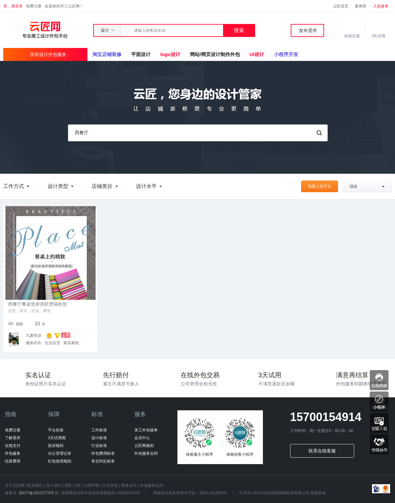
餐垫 (47, 311)
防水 (24, 311)
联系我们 (35, 485)
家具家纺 (71, 343)
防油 (35, 311)
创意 (12, 311)
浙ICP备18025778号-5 (38, 493)
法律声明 (91, 485)
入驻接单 (381, 6)
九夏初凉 (33, 335)
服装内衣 (33, 343)
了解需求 (12, 438)
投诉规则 (55, 445)
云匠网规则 (144, 445)
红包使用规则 (59, 461)
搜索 (239, 30)
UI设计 (257, 54)
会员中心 (142, 438)
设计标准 (99, 438)
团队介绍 (72, 485)
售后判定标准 (103, 461)
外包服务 (12, 453)
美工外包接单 (146, 430)
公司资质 (110, 485)
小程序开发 (286, 54)
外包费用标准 (103, 453)
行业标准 (99, 445)
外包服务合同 (146, 453)
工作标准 (99, 430)
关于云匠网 (14, 485)
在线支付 (12, 445)
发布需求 (308, 30)
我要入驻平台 (319, 186)
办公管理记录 (59, 453)
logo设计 (170, 54)
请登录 (17, 6)
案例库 (361, 6)
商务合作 (129, 485)
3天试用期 (57, 438)
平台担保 (55, 430)
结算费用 (12, 461)
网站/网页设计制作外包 (215, 54)
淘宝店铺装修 (106, 54)
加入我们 (54, 485)
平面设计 (141, 54)
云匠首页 (340, 6)
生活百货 (52, 343)
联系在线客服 (322, 450)
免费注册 (33, 6)
